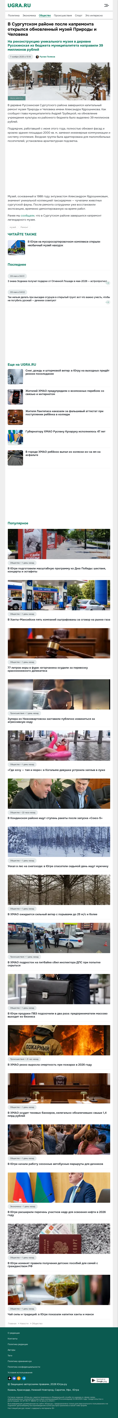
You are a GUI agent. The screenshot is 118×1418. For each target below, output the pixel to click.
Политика (14, 15)
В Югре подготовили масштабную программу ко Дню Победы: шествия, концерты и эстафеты (57, 570)
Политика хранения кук (20, 1361)
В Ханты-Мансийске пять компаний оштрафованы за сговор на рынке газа (59, 619)
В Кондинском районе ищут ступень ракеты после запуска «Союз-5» (55, 818)
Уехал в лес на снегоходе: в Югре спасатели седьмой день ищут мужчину (58, 866)
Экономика (29, 15)
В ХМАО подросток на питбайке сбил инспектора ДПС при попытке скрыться (54, 964)
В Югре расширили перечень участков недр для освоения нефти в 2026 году (57, 1213)
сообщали (27, 215)
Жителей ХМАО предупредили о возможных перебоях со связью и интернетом (65, 392)
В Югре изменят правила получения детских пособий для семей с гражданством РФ (53, 1264)
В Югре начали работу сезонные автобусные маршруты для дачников (55, 1164)
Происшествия (63, 15)
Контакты (13, 1338)
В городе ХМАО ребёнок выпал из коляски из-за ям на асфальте (63, 453)
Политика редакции (18, 1344)
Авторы (11, 1350)
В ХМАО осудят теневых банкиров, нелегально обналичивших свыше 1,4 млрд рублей (57, 1114)
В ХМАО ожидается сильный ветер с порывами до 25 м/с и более (52, 914)
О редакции (14, 1333)
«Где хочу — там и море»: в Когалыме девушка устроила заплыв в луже (56, 770)
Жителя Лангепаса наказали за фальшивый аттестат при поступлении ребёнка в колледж (64, 413)
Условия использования (20, 1372)
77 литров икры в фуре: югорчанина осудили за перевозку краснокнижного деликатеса (48, 669)
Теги (10, 1355)
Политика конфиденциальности (24, 1366)
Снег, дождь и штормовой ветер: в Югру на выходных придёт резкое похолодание (67, 372)
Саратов (60, 1389)
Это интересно (94, 15)
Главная (12, 1323)
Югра (76, 1389)
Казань (12, 1389)
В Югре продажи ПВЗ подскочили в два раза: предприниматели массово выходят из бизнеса (58, 1015)
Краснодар (23, 1389)
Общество (45, 15)
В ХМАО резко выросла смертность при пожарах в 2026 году (50, 1064)
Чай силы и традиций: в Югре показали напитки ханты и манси (51, 1314)
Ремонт (24, 227)
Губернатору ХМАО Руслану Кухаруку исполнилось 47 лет (65, 431)
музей (13, 227)
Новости (24, 1323)
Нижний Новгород (42, 1389)
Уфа (68, 1389)
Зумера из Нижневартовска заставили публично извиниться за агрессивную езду (51, 720)
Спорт (78, 15)
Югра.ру (62, 1384)
